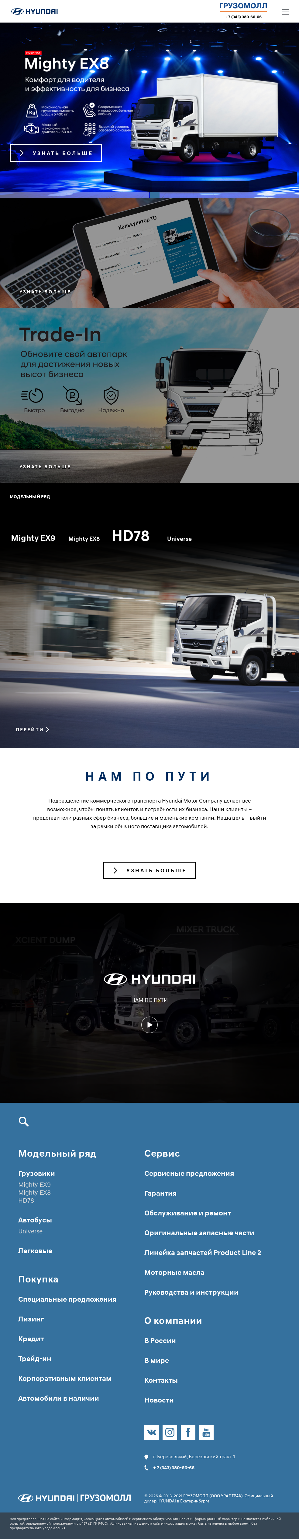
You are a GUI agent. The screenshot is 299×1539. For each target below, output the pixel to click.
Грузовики (36, 1173)
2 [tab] (224, 195)
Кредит (31, 1338)
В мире (156, 1360)
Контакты (161, 1380)
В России (160, 1340)
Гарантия (160, 1193)
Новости (159, 1399)
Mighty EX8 (114, 535)
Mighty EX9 (37, 541)
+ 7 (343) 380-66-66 (243, 16)
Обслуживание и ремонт (187, 1212)
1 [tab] (74, 195)
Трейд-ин (34, 1358)
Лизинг (31, 1318)
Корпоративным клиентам (65, 1378)
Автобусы (35, 1219)
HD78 (175, 538)
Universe (206, 538)
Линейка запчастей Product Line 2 (202, 1252)
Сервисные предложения (189, 1173)
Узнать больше (47, 292)
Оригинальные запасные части (199, 1232)
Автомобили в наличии (58, 1398)
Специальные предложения (67, 1299)
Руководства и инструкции (191, 1292)
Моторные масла (174, 1272)
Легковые (35, 1250)
